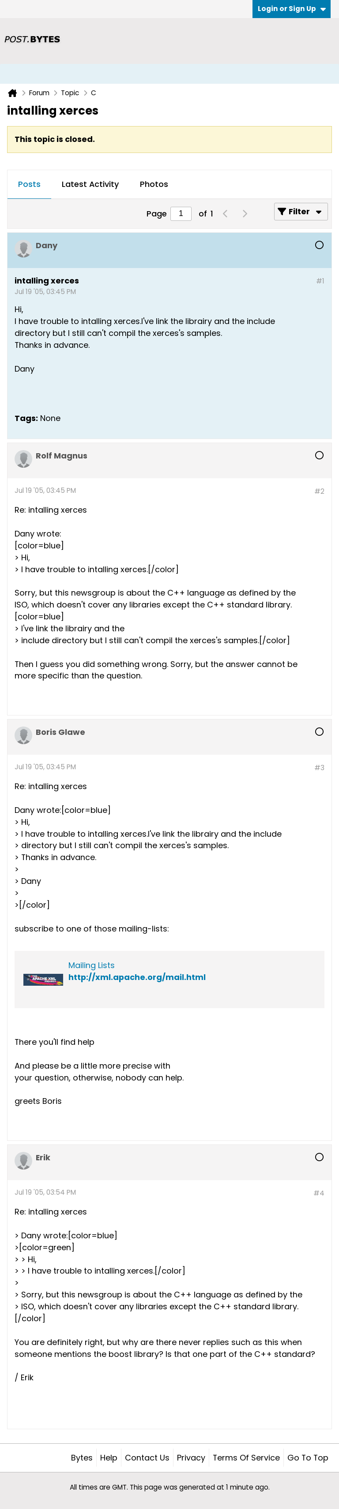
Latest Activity (90, 184)
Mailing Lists (91, 965)
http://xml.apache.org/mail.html (137, 977)
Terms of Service (246, 1457)
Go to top (307, 1457)
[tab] (29, 184)
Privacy (191, 1457)
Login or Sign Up (292, 8)
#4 (318, 1193)
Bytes (82, 1457)
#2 (319, 491)
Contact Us (147, 1457)
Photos (154, 184)
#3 (319, 767)
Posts (29, 184)
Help (108, 1457)
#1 (320, 281)
